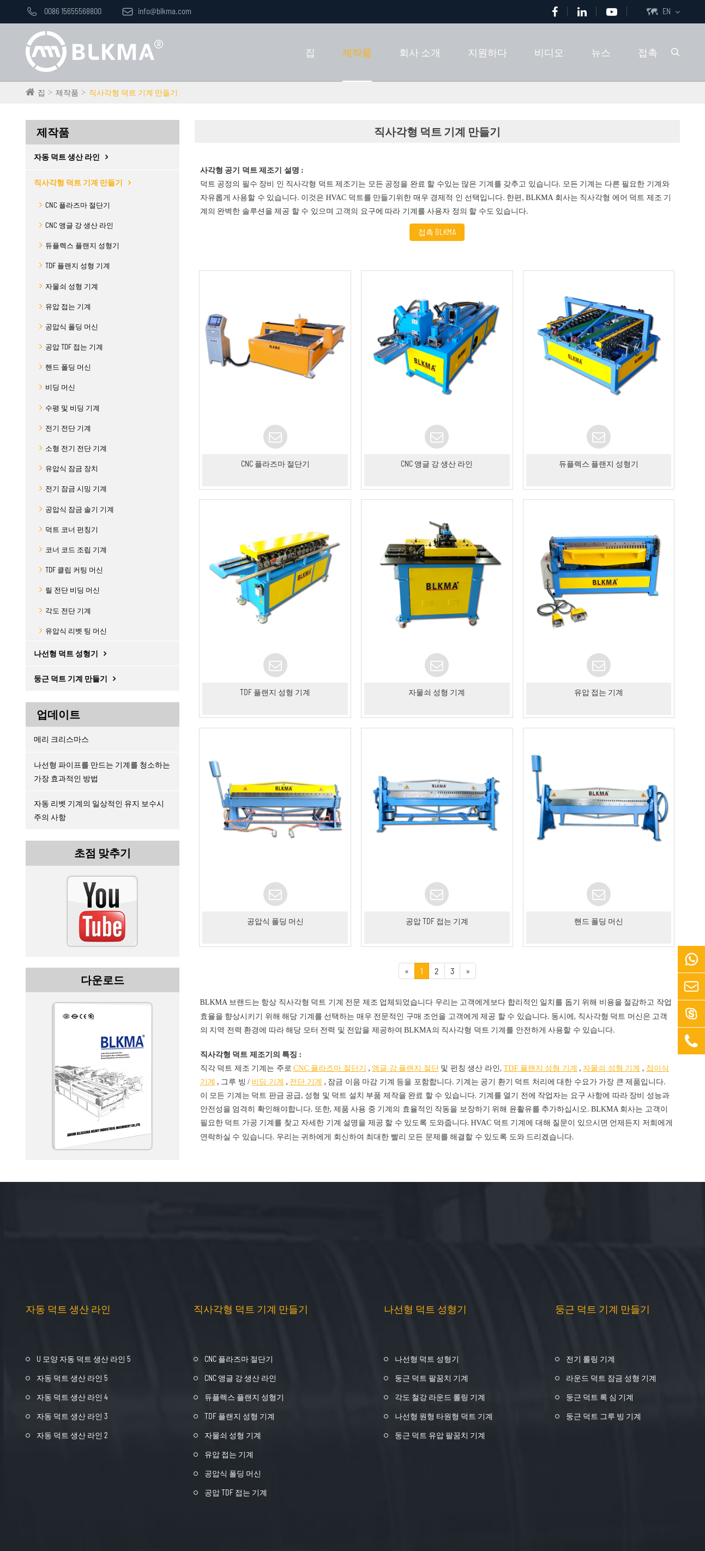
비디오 (549, 52)
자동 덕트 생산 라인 (73, 156)
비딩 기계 (267, 1082)
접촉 (648, 52)
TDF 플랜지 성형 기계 (77, 265)
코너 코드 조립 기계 (76, 549)
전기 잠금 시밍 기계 (76, 488)
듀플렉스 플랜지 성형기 (82, 245)
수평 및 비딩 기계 (72, 407)
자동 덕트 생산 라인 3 (72, 1416)
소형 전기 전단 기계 (76, 448)
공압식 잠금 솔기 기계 (79, 509)
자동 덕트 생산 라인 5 (72, 1378)
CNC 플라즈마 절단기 (77, 205)
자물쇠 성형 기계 (71, 286)
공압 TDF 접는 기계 (74, 346)
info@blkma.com (156, 11)
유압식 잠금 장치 (71, 468)
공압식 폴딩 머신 (71, 326)
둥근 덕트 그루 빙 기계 (603, 1416)
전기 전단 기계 (68, 428)
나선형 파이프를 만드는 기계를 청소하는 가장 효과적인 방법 (102, 771)
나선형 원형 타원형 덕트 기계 (444, 1416)
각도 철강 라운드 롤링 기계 (440, 1397)
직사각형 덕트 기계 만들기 (133, 92)
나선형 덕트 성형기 (73, 653)
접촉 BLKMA (437, 232)
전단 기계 (306, 1082)
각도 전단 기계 (68, 610)
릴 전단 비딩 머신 (72, 590)
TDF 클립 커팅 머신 (74, 569)
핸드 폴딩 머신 (68, 367)
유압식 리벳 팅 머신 (76, 630)
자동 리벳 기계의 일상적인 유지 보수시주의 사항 (99, 810)
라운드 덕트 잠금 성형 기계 (611, 1378)
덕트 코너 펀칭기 (71, 529)
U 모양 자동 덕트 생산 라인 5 (83, 1358)
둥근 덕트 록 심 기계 (600, 1397)
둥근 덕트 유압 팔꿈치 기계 (440, 1435)
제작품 (357, 52)
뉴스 (601, 52)
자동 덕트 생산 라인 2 (72, 1435)
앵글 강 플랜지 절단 (405, 1068)
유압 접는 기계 (68, 306)
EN (666, 11)
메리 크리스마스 (61, 739)
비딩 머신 (60, 387)
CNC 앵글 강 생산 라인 (79, 225)
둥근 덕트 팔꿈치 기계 (431, 1378)
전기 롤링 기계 (590, 1358)
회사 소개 (420, 52)
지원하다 (487, 52)
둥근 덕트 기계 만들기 (77, 678)
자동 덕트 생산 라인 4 (72, 1397)
